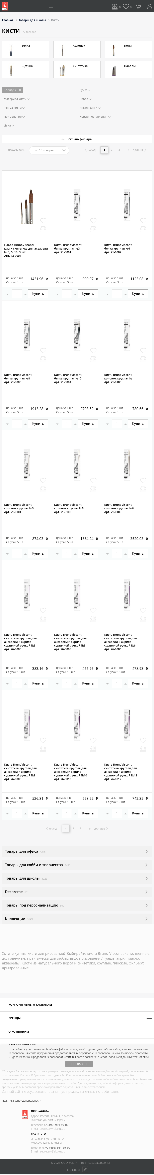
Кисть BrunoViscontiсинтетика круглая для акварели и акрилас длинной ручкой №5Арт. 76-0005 (70, 642)
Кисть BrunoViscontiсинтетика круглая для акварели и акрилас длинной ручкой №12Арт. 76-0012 (120, 772)
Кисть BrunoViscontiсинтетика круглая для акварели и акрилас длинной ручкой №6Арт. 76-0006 (120, 642)
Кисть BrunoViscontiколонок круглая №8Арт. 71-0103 (119, 508)
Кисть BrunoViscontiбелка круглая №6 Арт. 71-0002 (118, 248)
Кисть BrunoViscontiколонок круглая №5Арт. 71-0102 (69, 508)
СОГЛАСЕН (78, 1064)
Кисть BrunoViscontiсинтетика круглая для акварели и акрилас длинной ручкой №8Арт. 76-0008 (20, 772)
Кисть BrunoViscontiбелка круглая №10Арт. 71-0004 (68, 378)
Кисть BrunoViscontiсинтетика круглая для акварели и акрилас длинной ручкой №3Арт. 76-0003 (20, 642)
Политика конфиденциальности (21, 1101)
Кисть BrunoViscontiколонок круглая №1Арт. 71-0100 (119, 378)
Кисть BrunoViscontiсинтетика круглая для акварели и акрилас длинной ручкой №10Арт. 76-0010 (70, 772)
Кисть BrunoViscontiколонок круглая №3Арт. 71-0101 (19, 508)
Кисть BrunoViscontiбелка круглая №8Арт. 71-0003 (18, 378)
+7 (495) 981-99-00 (56, 1125)
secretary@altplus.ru (52, 1129)
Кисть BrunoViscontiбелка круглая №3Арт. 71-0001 (68, 248)
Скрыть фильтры (80, 139)
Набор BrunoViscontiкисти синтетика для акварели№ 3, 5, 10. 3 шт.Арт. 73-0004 (26, 250)
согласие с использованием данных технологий (117, 1057)
